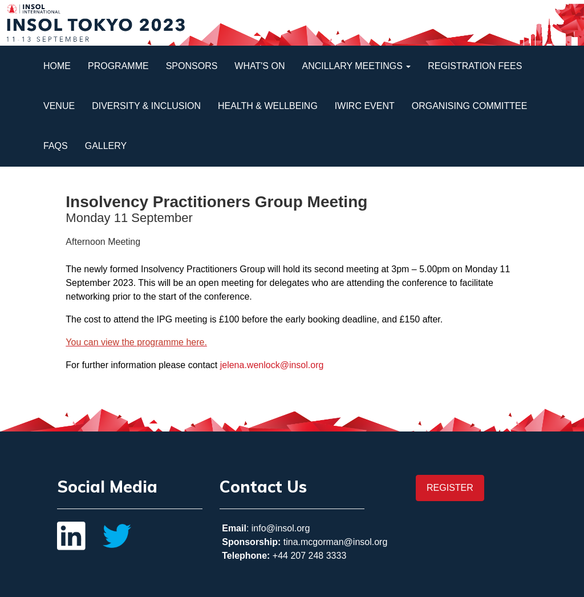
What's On (259, 66)
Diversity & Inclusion (146, 106)
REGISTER (450, 488)
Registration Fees (475, 66)
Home (57, 66)
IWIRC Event (365, 106)
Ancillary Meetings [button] (356, 66)
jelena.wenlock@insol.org (272, 365)
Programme (118, 66)
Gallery (106, 146)
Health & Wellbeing (268, 106)
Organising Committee (470, 106)
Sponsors (192, 66)
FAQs (55, 146)
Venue (59, 106)
